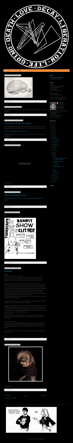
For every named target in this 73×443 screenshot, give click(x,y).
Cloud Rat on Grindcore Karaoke (17, 123)
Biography (23, 70)
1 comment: (8, 339)
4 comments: (9, 186)
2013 (53, 133)
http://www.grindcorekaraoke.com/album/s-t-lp (15, 131)
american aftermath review (15, 195)
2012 (53, 135)
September (55, 144)
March (54, 175)
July (54, 148)
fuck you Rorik (56, 164)
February (55, 177)
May (54, 152)
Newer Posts (8, 395)
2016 (53, 127)
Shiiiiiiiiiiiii (8, 271)
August (54, 146)
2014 (53, 131)
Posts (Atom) (13, 398)
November (55, 140)
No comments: (9, 101)
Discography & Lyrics (14, 70)
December (55, 138)
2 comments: (9, 139)
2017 (53, 125)
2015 (53, 129)
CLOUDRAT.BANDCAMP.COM (57, 77)
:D (5, 215)
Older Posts (43, 395)
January (55, 179)
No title (54, 156)
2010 (53, 181)
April (54, 154)
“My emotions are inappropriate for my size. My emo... (60, 159)
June (54, 150)
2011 (53, 137)
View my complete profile (55, 117)
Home (5, 70)
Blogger (42, 439)
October (55, 142)
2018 (53, 123)
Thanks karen (56, 172)
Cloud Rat (60, 103)
